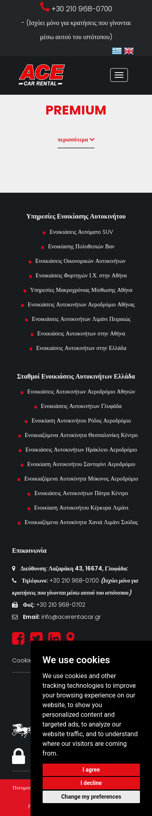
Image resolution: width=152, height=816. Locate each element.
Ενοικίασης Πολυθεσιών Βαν (81, 246)
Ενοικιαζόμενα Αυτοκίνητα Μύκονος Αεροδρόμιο (81, 479)
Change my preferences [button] (91, 796)
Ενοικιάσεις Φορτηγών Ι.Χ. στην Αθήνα (81, 275)
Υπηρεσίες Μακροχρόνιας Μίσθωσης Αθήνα (81, 290)
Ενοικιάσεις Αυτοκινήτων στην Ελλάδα (81, 348)
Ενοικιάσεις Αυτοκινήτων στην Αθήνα (81, 333)
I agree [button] (91, 769)
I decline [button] (91, 783)
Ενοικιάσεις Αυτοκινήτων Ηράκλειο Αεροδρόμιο (81, 449)
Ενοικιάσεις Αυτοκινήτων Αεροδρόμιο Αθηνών (81, 391)
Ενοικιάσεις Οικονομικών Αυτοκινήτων (81, 261)
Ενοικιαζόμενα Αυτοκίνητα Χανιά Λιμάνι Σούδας (81, 522)
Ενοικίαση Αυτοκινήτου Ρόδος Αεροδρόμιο (81, 420)
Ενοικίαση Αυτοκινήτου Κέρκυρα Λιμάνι (81, 508)
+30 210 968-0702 (60, 605)
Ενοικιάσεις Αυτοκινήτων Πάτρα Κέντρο (81, 493)
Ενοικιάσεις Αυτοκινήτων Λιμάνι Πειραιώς (81, 319)
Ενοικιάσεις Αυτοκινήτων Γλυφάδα (81, 406)
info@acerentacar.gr (71, 617)
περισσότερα (76, 139)
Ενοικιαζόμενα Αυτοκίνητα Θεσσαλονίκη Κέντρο (81, 435)
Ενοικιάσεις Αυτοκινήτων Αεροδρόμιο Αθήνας (81, 304)
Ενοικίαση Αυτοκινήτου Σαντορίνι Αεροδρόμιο (81, 464)
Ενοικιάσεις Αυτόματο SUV (81, 232)
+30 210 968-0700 (75, 581)
